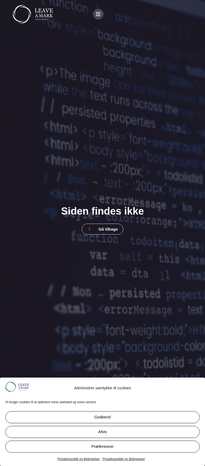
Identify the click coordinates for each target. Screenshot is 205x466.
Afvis (102, 431)
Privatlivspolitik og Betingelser (78, 459)
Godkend (102, 417)
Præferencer (102, 446)
